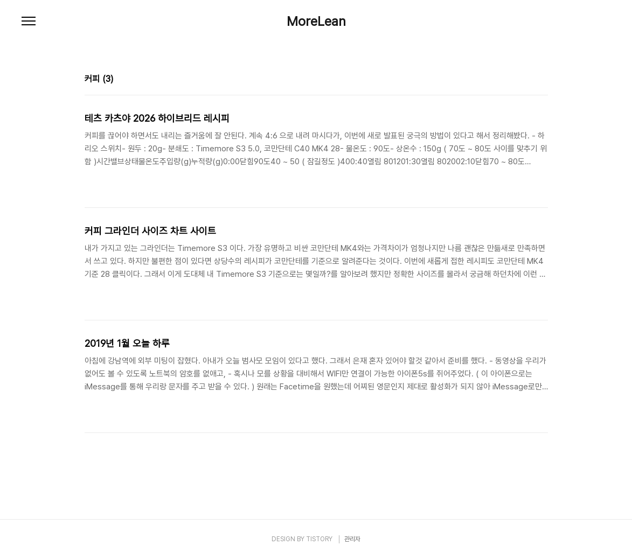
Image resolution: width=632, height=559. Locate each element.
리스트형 (541, 80)
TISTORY (319, 539)
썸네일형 (526, 80)
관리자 (352, 539)
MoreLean (316, 21)
